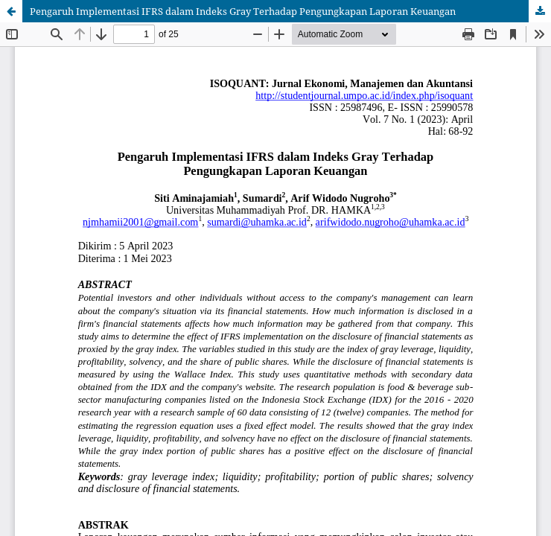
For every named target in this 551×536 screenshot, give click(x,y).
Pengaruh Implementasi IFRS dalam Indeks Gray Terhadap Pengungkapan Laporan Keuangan (243, 11)
